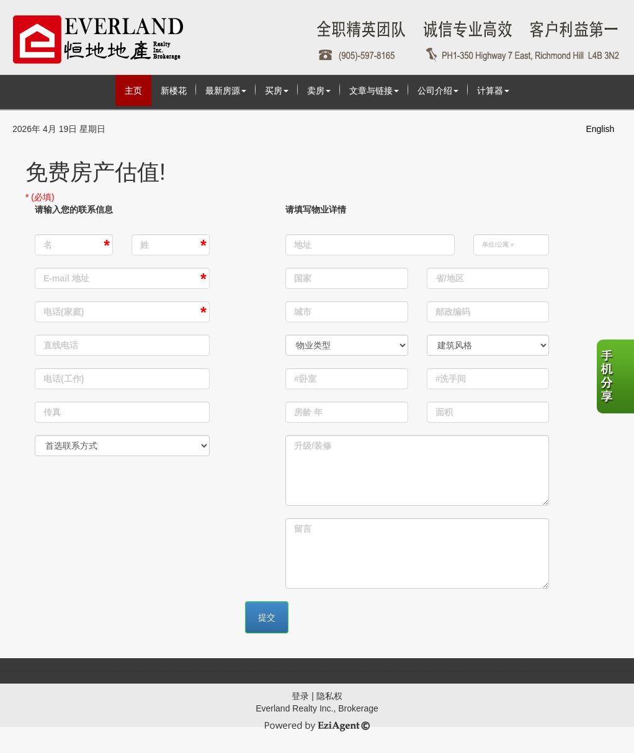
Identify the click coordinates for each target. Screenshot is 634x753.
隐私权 (329, 696)
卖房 (319, 90)
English (600, 129)
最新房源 (225, 90)
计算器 (493, 90)
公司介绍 (437, 90)
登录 (300, 696)
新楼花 (174, 90)
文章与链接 (374, 90)
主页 (133, 90)
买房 (276, 90)
